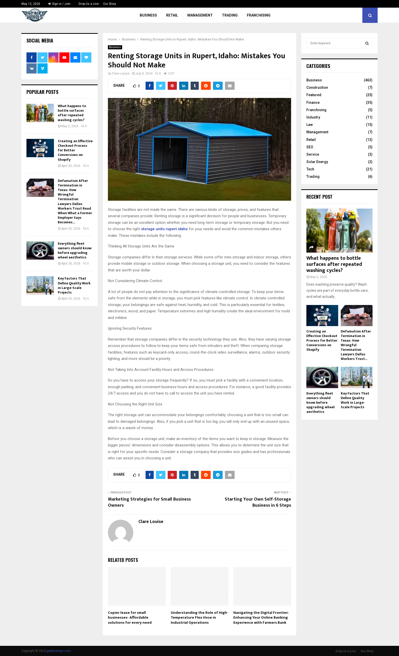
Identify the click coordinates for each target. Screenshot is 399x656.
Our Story (109, 4)
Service (312, 154)
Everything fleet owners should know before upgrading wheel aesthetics (75, 250)
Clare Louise (121, 73)
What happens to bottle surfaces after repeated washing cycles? (72, 113)
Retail (172, 15)
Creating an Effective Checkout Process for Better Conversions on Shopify (321, 340)
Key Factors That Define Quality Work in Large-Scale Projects (74, 285)
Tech (310, 169)
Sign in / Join (59, 4)
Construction (317, 87)
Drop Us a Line (89, 4)
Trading (230, 15)
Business (148, 15)
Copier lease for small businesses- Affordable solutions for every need (130, 617)
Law (309, 125)
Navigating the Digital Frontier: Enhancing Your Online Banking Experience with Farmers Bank (261, 617)
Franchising (258, 15)
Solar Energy (317, 162)
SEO (309, 147)
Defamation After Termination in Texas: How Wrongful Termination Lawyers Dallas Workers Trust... (356, 345)
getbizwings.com (59, 651)
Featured (313, 95)
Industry (313, 117)
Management (200, 15)
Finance (313, 102)
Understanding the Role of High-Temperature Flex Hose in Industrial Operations (199, 617)
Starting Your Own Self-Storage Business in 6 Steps (258, 502)
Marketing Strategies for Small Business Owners (149, 502)
